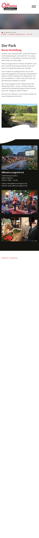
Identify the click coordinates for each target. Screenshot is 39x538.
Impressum (5, 258)
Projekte (4, 34)
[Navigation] (33, 6)
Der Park (29, 34)
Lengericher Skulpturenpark (17, 34)
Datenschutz (14, 258)
